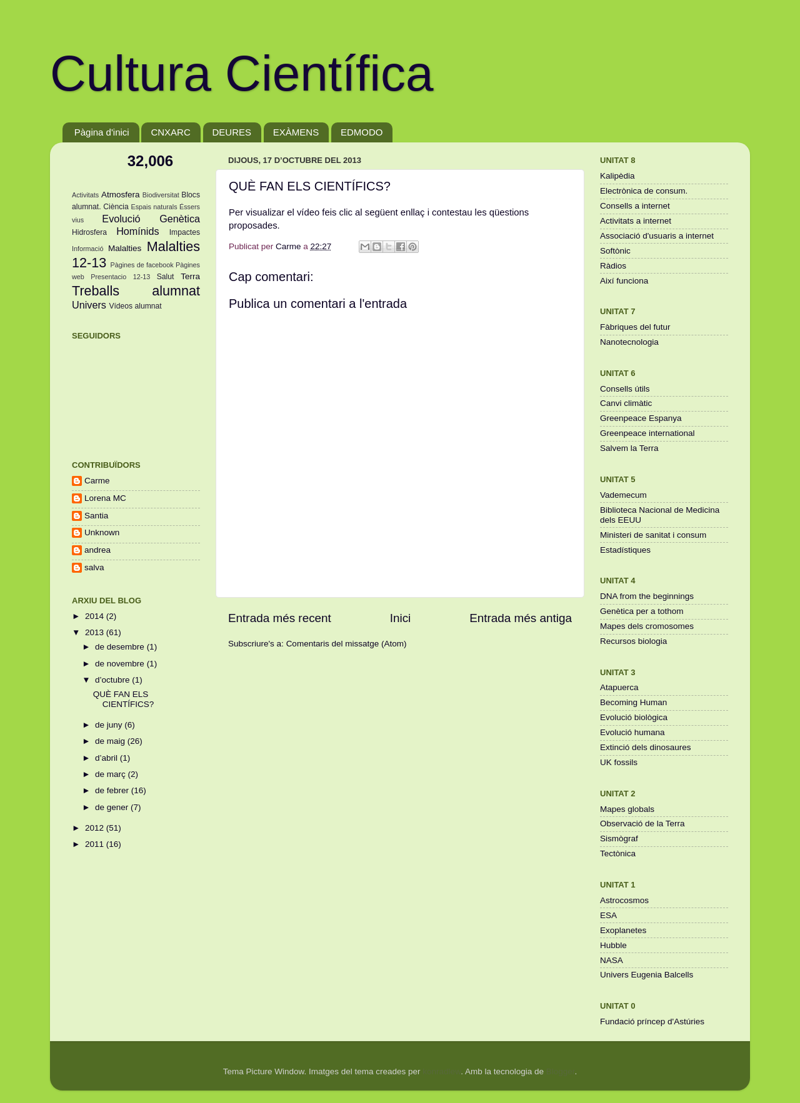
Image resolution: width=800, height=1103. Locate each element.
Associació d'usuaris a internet (657, 235)
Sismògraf (619, 838)
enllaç (413, 212)
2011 (95, 844)
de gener (113, 807)
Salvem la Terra (629, 448)
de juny (109, 725)
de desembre (121, 646)
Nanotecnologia (629, 342)
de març (111, 774)
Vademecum (623, 495)
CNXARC (170, 132)
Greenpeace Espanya (641, 418)
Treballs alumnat (136, 291)
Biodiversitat (160, 195)
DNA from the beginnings (647, 596)
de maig (111, 741)
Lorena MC (105, 498)
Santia (96, 515)
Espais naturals (154, 206)
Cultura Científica (242, 73)
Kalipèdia (617, 176)
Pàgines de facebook (141, 265)
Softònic (615, 250)
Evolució (121, 218)
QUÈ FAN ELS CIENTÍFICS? (123, 699)
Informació (87, 248)
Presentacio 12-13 (120, 276)
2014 (95, 616)
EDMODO (362, 132)
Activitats (85, 195)
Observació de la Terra (642, 823)
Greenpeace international (647, 433)
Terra (190, 276)
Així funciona (624, 280)
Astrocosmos (624, 900)
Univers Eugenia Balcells (646, 974)
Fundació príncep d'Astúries (652, 1021)
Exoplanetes (623, 930)
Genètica (179, 218)
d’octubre (113, 680)
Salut (165, 276)
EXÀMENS (296, 132)
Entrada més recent (279, 618)
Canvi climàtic (626, 403)
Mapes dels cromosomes (647, 626)
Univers (89, 304)
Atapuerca (619, 687)
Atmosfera (120, 194)
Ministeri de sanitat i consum (653, 535)
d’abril (107, 758)
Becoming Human (633, 702)
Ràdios (613, 265)
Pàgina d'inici (101, 132)
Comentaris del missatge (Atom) (346, 643)
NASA (611, 960)
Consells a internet (635, 205)
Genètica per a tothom (642, 611)
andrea (97, 550)
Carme (97, 480)
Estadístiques (625, 550)
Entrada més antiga (520, 618)
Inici (400, 618)
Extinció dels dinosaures (645, 747)
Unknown (101, 532)
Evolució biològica (634, 717)
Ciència (116, 206)
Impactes (184, 232)
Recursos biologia (633, 641)
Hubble (613, 945)
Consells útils (625, 388)
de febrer (113, 790)
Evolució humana (632, 732)
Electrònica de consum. (644, 190)
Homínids (137, 231)
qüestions (509, 212)
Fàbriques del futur (635, 327)
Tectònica (618, 853)
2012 (95, 828)
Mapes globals (627, 809)
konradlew (441, 1071)
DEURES (232, 132)
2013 (95, 632)
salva (94, 567)
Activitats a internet (635, 220)
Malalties (124, 248)
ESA (608, 915)
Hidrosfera (89, 232)
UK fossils (619, 762)
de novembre (121, 663)
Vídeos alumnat (135, 306)
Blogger (560, 1071)
